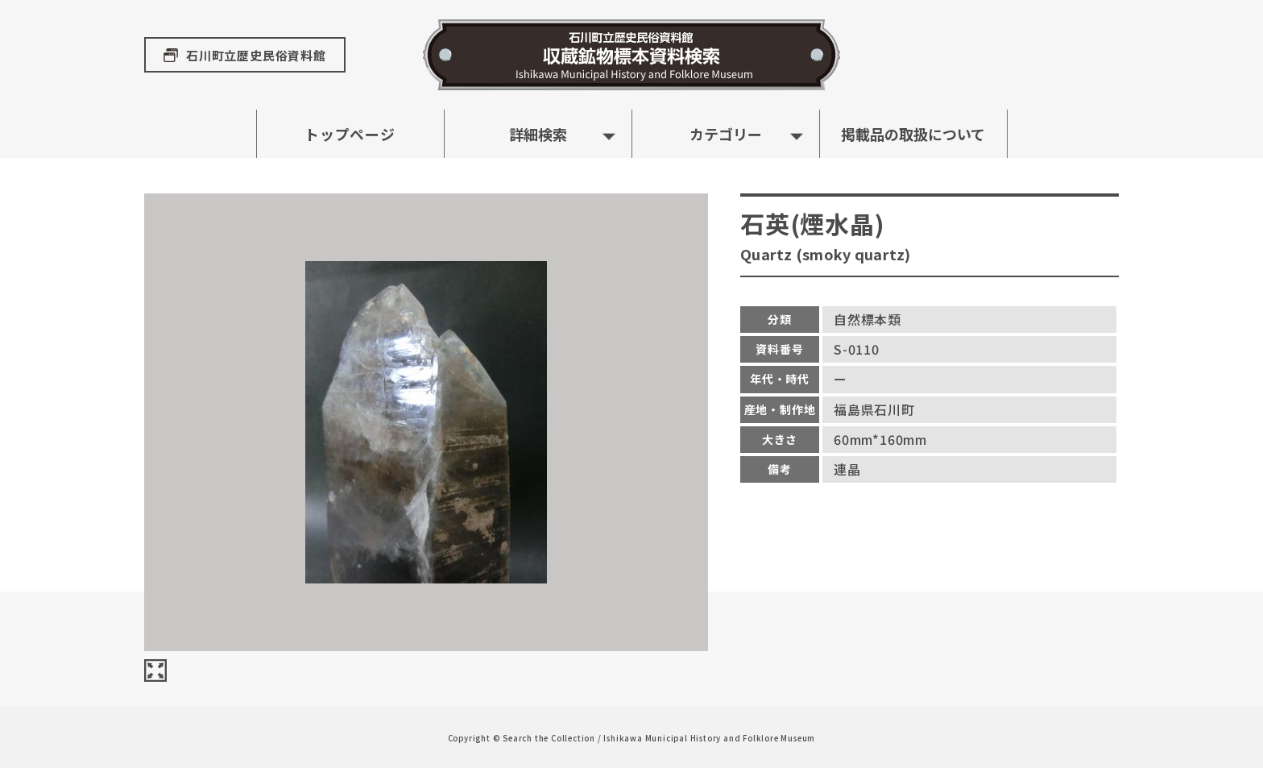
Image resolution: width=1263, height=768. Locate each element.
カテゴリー (725, 133)
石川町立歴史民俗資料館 (256, 55)
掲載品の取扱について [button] (913, 133)
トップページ (349, 133)
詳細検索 (538, 133)
